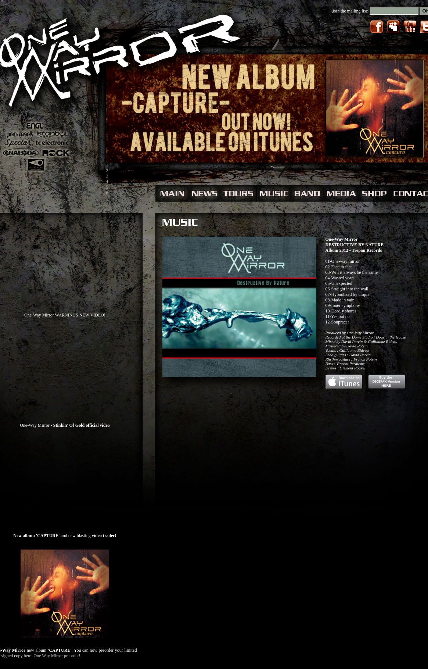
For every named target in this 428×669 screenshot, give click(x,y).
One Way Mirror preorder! (56, 655)
